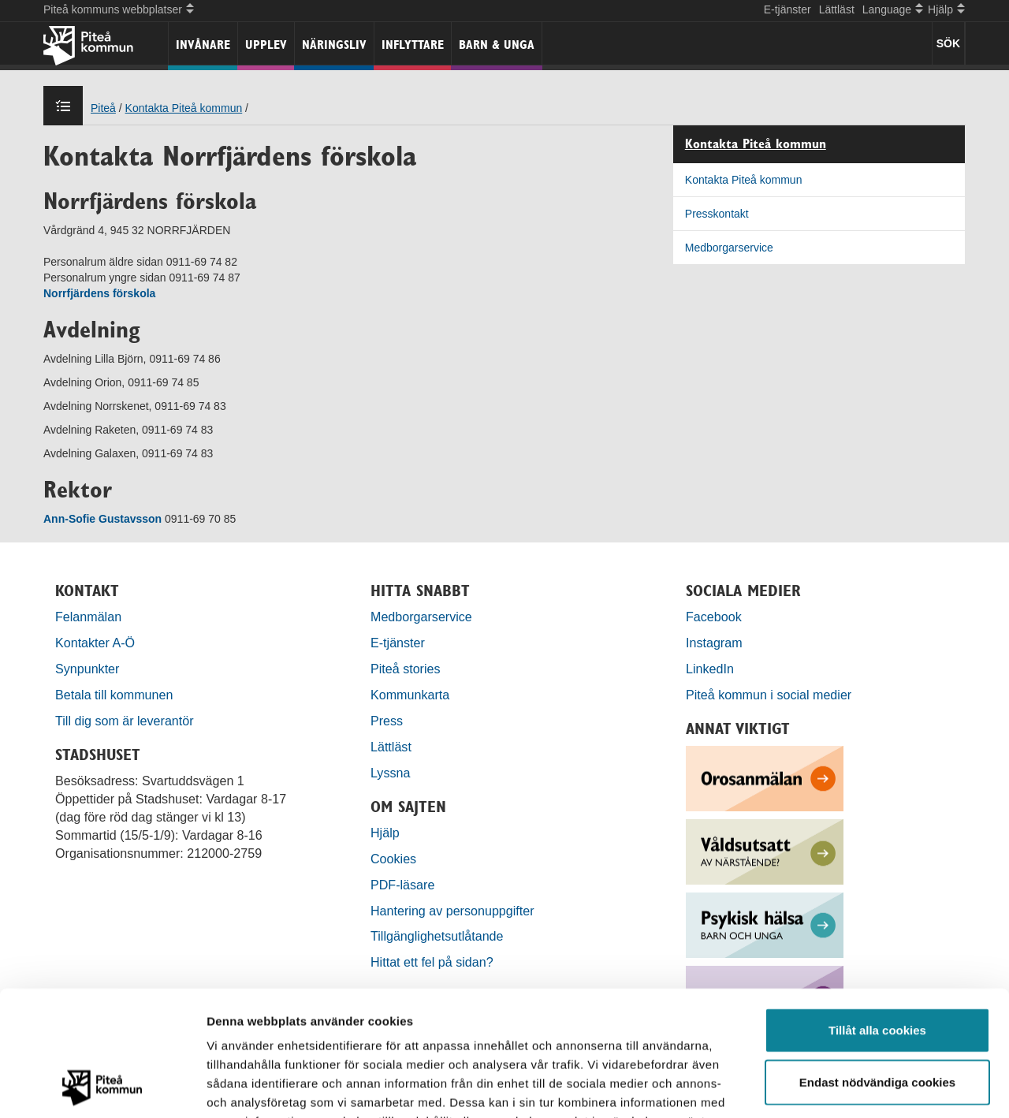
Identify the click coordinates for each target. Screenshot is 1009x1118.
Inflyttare (413, 44)
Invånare (203, 44)
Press (386, 721)
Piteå (103, 108)
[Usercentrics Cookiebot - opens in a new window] (102, 1087)
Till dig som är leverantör (126, 721)
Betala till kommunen (114, 695)
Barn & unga (496, 44)
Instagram (714, 642)
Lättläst (836, 9)
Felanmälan (88, 616)
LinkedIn (710, 668)
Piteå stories (405, 668)
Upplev (266, 44)
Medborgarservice (729, 247)
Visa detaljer (856, 1087)
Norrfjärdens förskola (99, 293)
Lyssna (390, 773)
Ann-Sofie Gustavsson (104, 518)
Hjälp (385, 832)
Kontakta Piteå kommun (184, 108)
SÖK (948, 43)
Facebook (714, 616)
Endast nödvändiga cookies (877, 964)
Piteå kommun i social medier (768, 695)
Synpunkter (87, 668)
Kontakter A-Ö (95, 642)
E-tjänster (787, 9)
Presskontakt (717, 213)
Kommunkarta (409, 695)
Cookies (393, 859)
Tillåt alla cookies (877, 912)
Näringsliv (334, 44)
